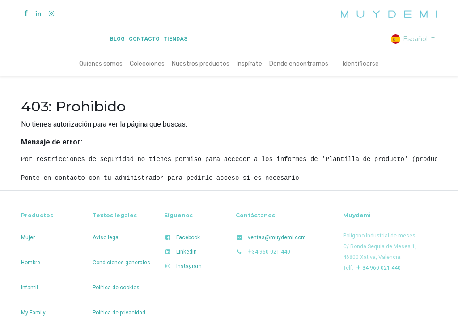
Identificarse (361, 64)
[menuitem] (101, 63)
